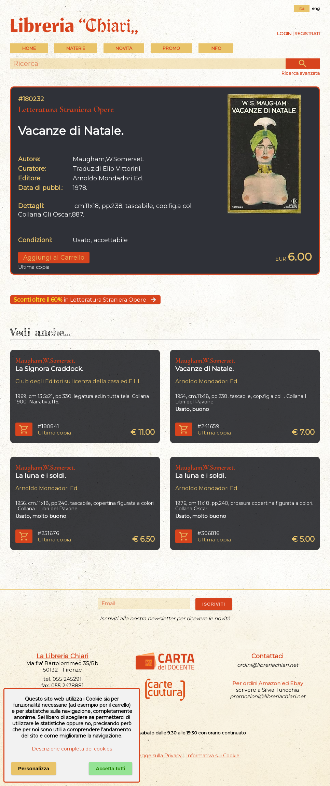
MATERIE (75, 48)
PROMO (171, 48)
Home (29, 48)
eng (316, 8)
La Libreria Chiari (62, 656)
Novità (123, 48)
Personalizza (33, 768)
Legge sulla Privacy (158, 756)
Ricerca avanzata (300, 73)
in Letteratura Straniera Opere (85, 300)
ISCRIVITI (213, 604)
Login (284, 33)
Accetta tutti (110, 768)
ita (301, 8)
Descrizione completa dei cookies (72, 749)
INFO (215, 48)
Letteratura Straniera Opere (66, 109)
